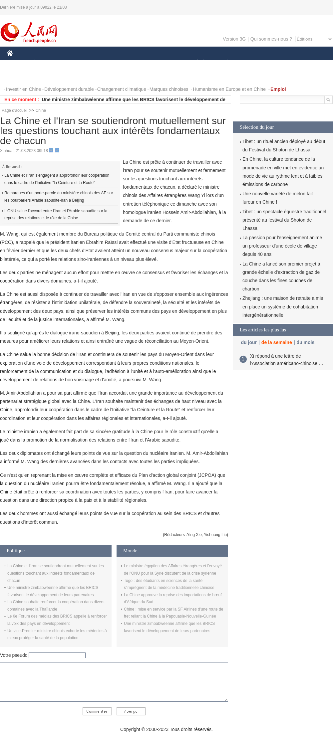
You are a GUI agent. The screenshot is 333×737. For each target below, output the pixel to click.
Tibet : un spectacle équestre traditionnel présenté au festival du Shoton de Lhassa (284, 220)
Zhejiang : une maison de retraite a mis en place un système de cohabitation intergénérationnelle (282, 306)
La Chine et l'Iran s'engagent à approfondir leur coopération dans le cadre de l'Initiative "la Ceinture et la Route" (56, 179)
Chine (41, 110)
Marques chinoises (169, 89)
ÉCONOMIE (47, 63)
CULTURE (164, 63)
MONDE (77, 63)
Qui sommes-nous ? (271, 39)
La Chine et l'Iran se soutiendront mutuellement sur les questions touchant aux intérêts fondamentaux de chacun (55, 573)
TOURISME (278, 63)
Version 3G (234, 39)
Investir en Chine (23, 89)
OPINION (310, 63)
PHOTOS (20, 76)
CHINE (18, 63)
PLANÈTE (223, 63)
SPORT (250, 63)
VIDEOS (47, 76)
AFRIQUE (105, 63)
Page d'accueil (15, 110)
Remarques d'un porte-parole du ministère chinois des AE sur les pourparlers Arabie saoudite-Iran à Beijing (58, 197)
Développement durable (69, 89)
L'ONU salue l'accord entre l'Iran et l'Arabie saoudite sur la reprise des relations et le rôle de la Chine (55, 215)
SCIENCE (135, 63)
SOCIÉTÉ (194, 63)
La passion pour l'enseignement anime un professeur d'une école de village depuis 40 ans (282, 246)
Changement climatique (121, 89)
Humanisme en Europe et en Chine (229, 89)
